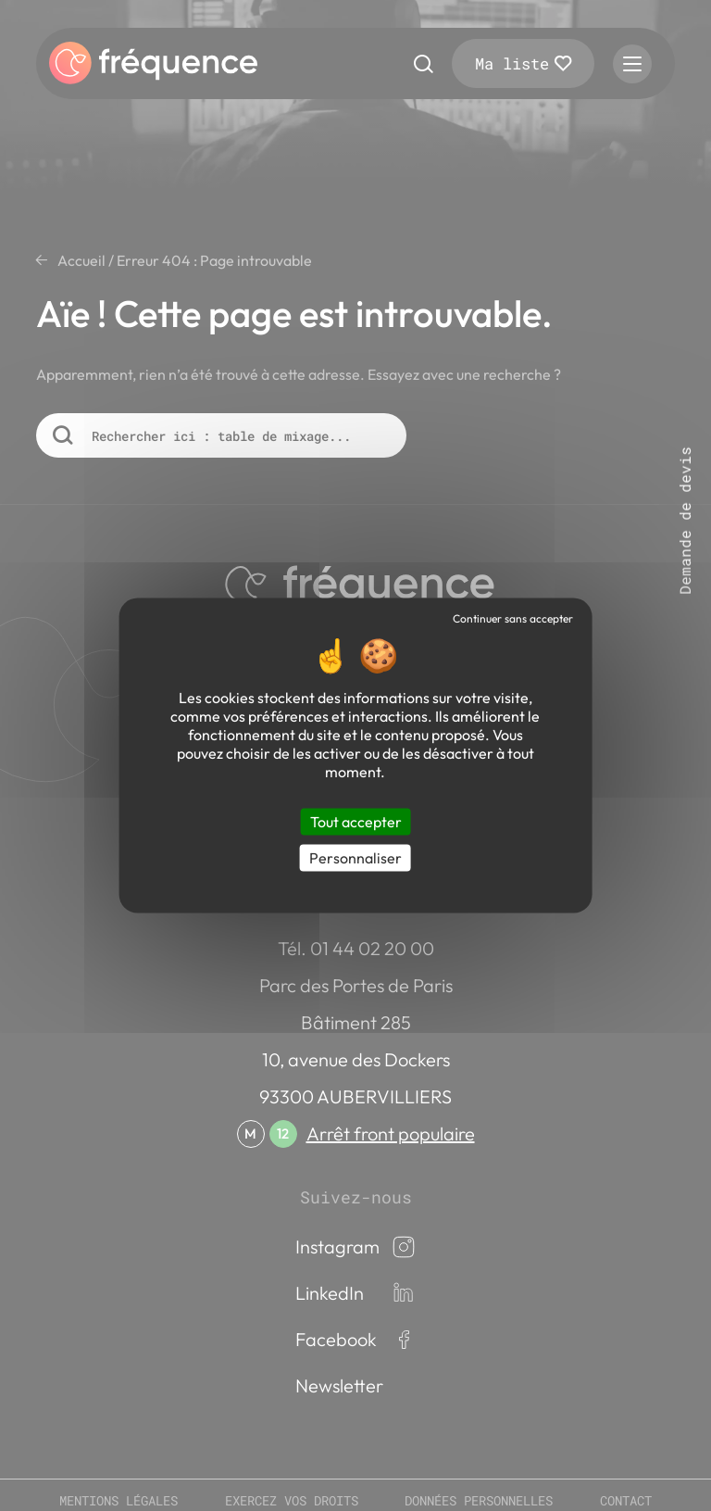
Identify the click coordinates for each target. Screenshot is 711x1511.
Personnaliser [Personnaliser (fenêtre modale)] (355, 858)
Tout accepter (356, 821)
